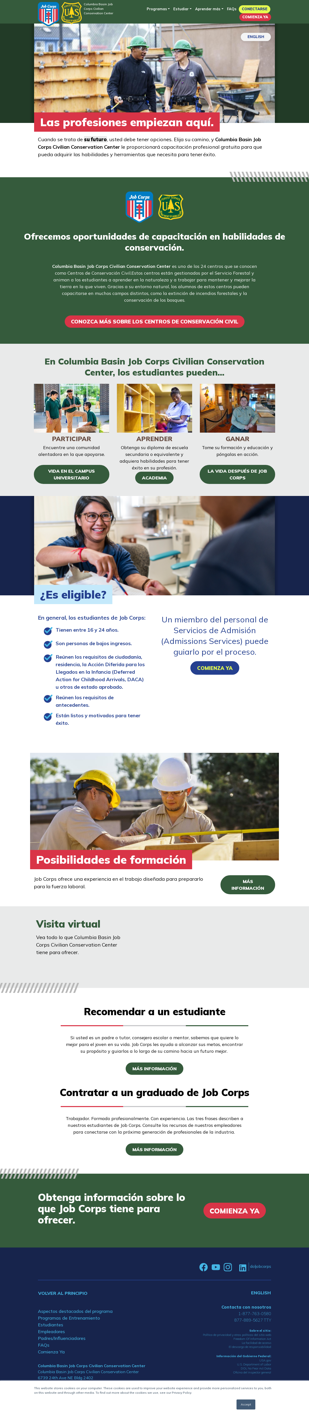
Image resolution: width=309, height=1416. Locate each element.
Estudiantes (50, 1326)
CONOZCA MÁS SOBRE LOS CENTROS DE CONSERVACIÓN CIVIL (154, 322)
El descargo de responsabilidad (250, 1348)
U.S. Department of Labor (254, 1365)
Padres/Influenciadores (62, 1339)
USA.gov (265, 1361)
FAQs (232, 9)
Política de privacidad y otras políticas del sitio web (237, 1336)
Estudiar (181, 9)
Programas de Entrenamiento (69, 1319)
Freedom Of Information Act (252, 1340)
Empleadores (51, 1332)
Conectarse (254, 9)
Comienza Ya (255, 17)
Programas (157, 9)
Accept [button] (246, 1404)
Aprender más (207, 9)
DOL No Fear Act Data (256, 1369)
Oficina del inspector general (252, 1373)
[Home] (48, 14)
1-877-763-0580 (254, 1314)
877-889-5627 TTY (252, 1321)
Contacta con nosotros (246, 1308)
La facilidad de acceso (256, 1344)
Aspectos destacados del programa (75, 1312)
